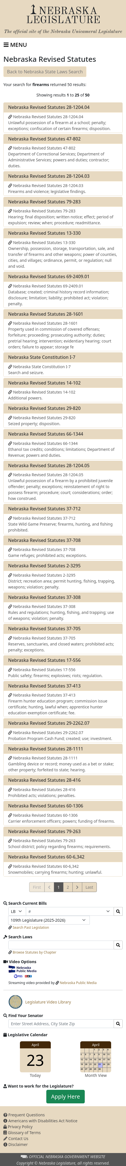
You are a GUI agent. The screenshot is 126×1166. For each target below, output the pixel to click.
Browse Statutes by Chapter (34, 952)
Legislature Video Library (39, 1002)
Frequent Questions (24, 1114)
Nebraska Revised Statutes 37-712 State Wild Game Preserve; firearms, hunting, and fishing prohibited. (60, 524)
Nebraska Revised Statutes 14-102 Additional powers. (41, 395)
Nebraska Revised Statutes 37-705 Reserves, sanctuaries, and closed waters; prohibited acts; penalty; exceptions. (61, 644)
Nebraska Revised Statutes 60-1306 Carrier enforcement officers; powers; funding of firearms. (61, 818)
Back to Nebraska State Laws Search (45, 72)
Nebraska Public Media (78, 982)
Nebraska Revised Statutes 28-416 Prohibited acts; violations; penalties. (41, 792)
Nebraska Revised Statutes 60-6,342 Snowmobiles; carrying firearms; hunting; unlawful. (55, 869)
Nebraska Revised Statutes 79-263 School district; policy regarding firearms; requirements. (59, 843)
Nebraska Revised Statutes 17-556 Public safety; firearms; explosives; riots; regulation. (55, 672)
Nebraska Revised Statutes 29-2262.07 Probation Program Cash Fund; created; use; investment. (60, 735)
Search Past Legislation (31, 927)
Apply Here (65, 1096)
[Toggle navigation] (15, 45)
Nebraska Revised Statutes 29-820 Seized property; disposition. (41, 420)
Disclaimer (15, 1144)
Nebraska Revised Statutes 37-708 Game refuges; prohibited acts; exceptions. (47, 552)
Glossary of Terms (22, 1132)
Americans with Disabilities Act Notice (40, 1120)
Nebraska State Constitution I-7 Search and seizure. (39, 369)
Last (89, 887)
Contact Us (15, 1138)
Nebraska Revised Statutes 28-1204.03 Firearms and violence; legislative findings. (47, 188)
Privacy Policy (18, 1126)
